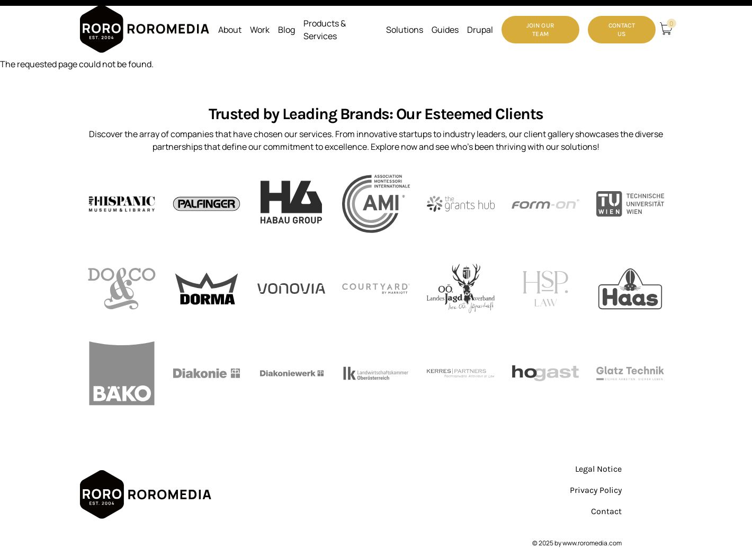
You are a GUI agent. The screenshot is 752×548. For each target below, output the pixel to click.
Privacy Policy (596, 490)
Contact (606, 511)
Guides (445, 29)
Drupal (480, 29)
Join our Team (540, 30)
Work (260, 29)
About (229, 29)
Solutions (404, 29)
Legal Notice (598, 469)
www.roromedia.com (592, 542)
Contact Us (621, 30)
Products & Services (324, 29)
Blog (286, 29)
